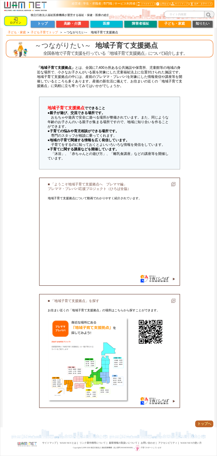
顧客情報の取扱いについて (123, 443)
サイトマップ (49, 443)
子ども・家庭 (17, 32)
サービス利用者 (125, 3)
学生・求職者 (92, 3)
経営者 (76, 3)
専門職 (107, 3)
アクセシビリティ (167, 443)
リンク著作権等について (93, 443)
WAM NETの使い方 (191, 443)
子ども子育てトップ (44, 32)
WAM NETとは (68, 443)
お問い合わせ (148, 443)
